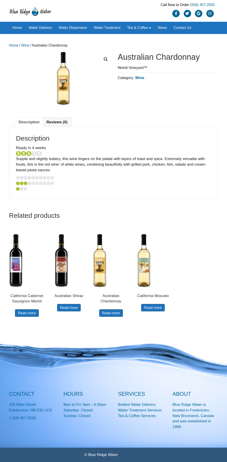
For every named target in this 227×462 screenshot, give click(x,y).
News (162, 28)
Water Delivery (40, 28)
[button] (106, 59)
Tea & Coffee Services (137, 416)
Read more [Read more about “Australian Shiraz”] (69, 308)
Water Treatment (107, 28)
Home (17, 28)
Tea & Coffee (137, 28)
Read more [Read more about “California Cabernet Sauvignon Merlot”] (27, 313)
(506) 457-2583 (202, 5)
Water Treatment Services (140, 410)
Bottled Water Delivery (137, 404)
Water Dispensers (73, 28)
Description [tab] (29, 122)
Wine (25, 45)
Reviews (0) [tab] (56, 122)
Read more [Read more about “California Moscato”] (153, 308)
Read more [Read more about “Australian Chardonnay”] (111, 313)
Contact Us (182, 28)
